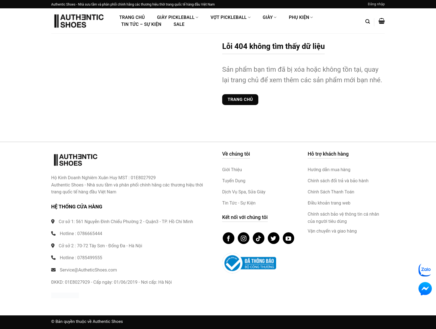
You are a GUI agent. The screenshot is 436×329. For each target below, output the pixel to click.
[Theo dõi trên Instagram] (243, 238)
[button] (376, 4)
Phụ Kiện (301, 17)
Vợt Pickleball (230, 17)
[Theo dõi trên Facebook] (228, 238)
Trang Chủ (132, 17)
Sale (179, 24)
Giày (270, 17)
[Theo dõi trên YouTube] (288, 238)
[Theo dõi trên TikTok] (258, 238)
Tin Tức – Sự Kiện (141, 24)
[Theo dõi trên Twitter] (273, 238)
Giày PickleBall (177, 17)
